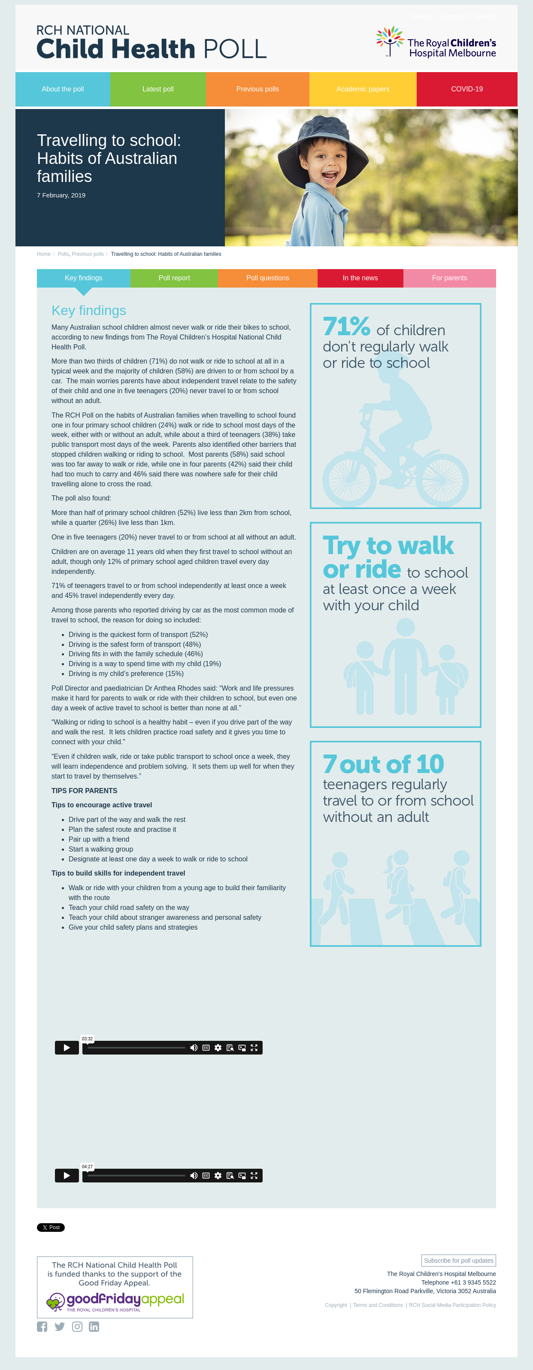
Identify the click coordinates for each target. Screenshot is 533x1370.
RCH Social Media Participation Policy (452, 1305)
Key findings (83, 278)
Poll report (174, 278)
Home (44, 254)
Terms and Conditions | (380, 1305)
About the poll (63, 89)
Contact (453, 16)
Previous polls (257, 89)
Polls (63, 254)
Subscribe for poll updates (459, 1260)
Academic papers (363, 89)
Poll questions (267, 278)
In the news (360, 278)
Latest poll (158, 89)
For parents (449, 278)
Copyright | (338, 1305)
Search (485, 16)
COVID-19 (467, 89)
